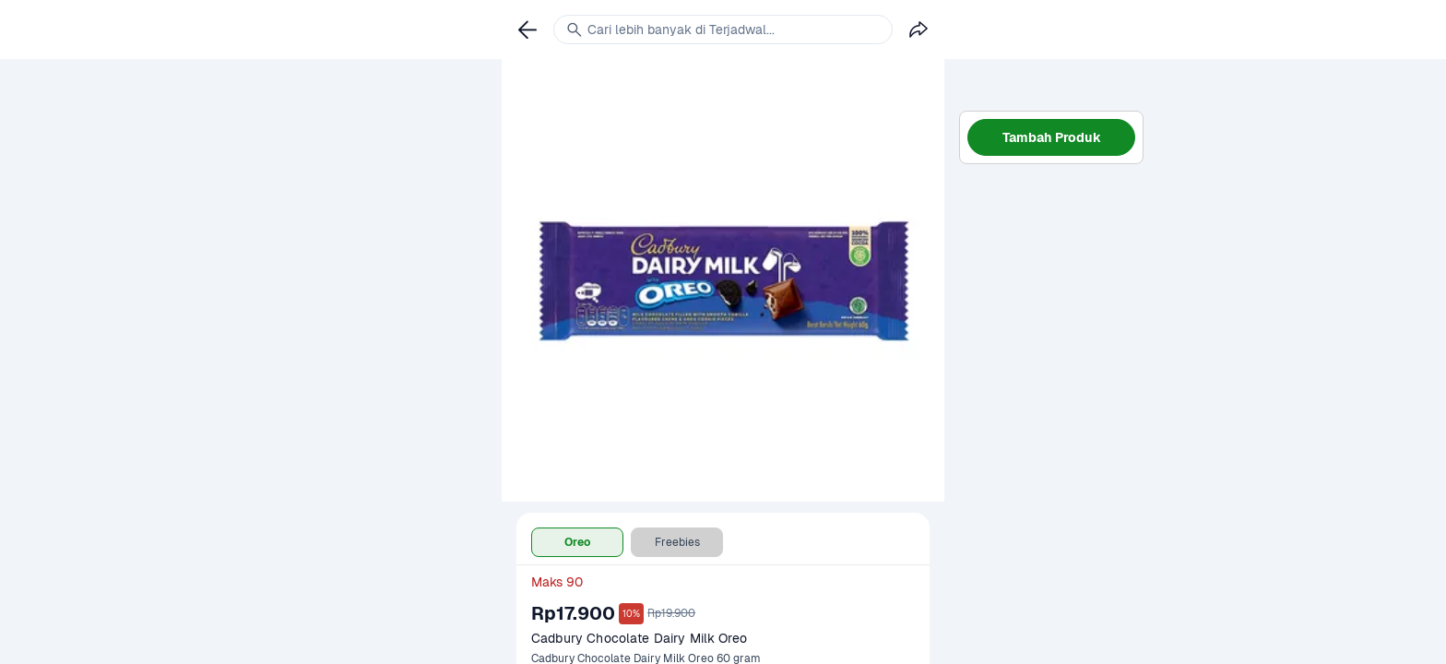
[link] (527, 29)
